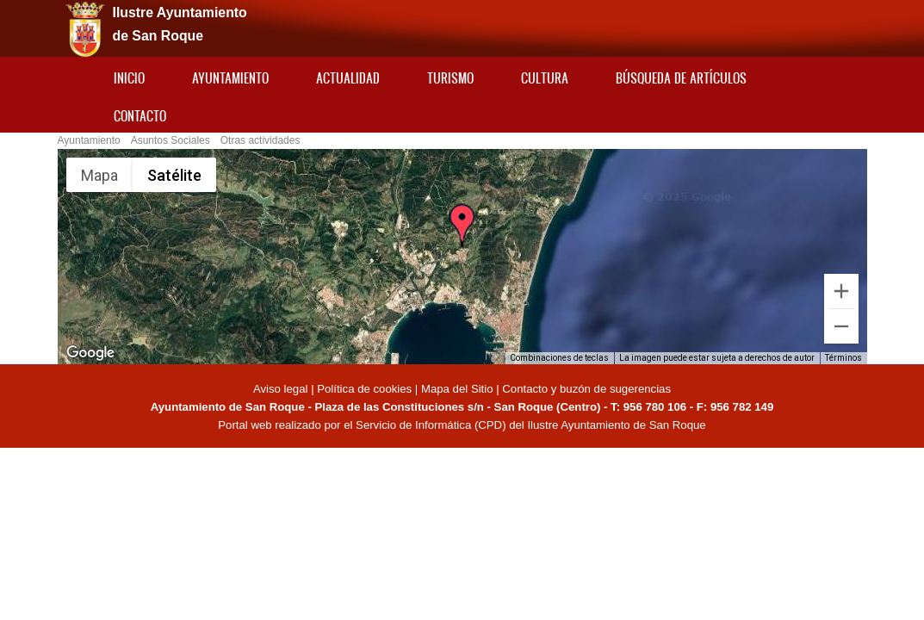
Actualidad (348, 78)
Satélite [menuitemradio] (174, 175)
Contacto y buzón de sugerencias (586, 388)
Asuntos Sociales (170, 140)
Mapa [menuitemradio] (99, 175)
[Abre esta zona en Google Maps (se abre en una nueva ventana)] (90, 353)
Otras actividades (260, 140)
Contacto (140, 116)
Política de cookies (364, 388)
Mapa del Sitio (457, 388)
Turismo (450, 78)
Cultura (544, 78)
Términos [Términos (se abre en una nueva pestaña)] (843, 358)
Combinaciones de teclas (559, 358)
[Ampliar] (841, 291)
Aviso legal (282, 388)
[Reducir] (841, 326)
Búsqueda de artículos (681, 78)
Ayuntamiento (230, 78)
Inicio (129, 78)
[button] (461, 235)
